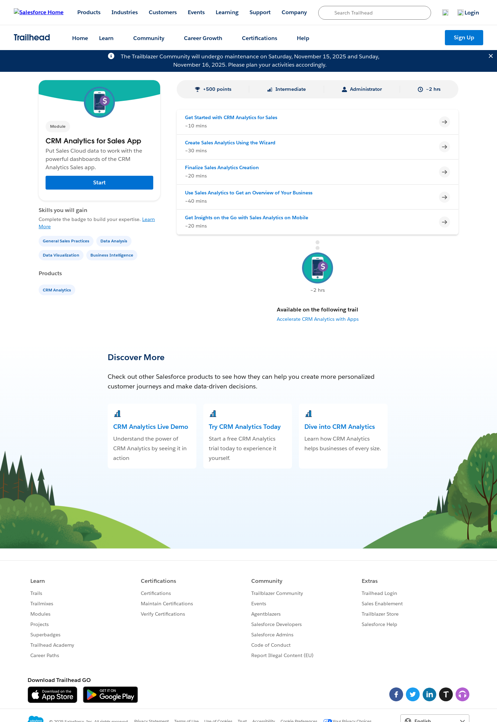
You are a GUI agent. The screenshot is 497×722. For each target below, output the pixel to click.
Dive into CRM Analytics (339, 427)
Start (99, 182)
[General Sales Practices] (67, 240)
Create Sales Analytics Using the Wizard (230, 142)
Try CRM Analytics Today (245, 427)
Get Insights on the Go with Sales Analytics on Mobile (246, 217)
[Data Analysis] (114, 240)
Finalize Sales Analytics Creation (222, 167)
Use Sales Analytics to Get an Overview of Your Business (248, 193)
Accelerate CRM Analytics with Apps (318, 319)
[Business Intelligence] (112, 254)
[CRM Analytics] (58, 289)
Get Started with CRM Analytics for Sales (231, 117)
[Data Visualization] (62, 254)
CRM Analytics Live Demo (150, 427)
